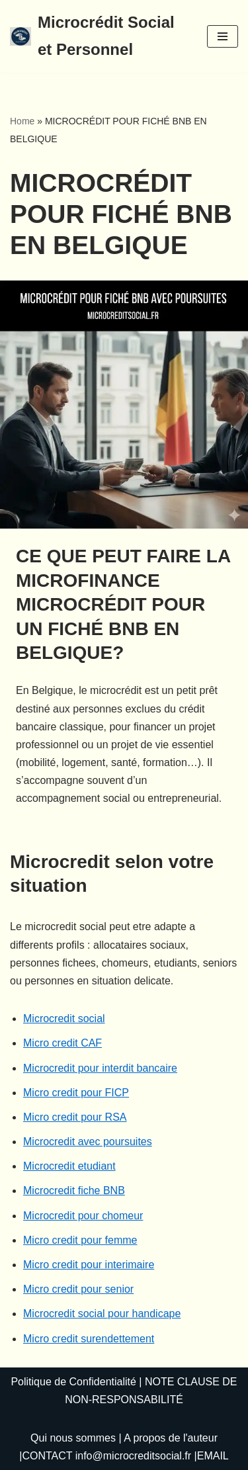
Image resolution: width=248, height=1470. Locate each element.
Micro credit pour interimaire (88, 1264)
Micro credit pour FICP (76, 1092)
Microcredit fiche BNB (74, 1190)
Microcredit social (64, 1018)
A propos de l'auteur (171, 1438)
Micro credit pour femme (80, 1240)
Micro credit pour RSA (75, 1117)
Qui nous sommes (73, 1438)
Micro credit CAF (62, 1043)
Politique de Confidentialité (73, 1381)
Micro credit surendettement (88, 1338)
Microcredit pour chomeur (83, 1215)
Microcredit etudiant (69, 1166)
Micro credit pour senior (78, 1289)
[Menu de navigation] (222, 36)
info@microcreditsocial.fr (133, 1455)
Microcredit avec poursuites (87, 1141)
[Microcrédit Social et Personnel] (98, 36)
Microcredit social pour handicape (102, 1313)
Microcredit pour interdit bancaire (100, 1068)
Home (22, 121)
